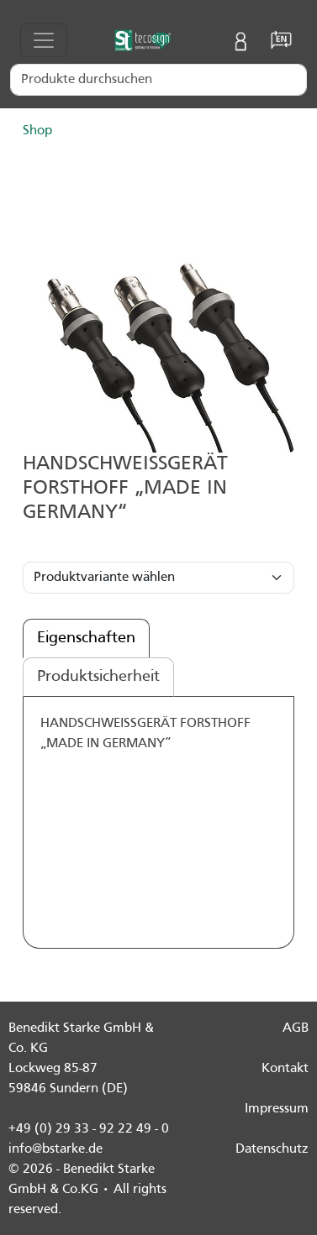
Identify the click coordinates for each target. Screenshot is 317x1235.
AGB (296, 1028)
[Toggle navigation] (43, 40)
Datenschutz (272, 1149)
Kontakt (285, 1068)
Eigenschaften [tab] (86, 638)
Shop (37, 131)
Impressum (277, 1109)
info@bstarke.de (55, 1149)
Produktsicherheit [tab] (98, 676)
